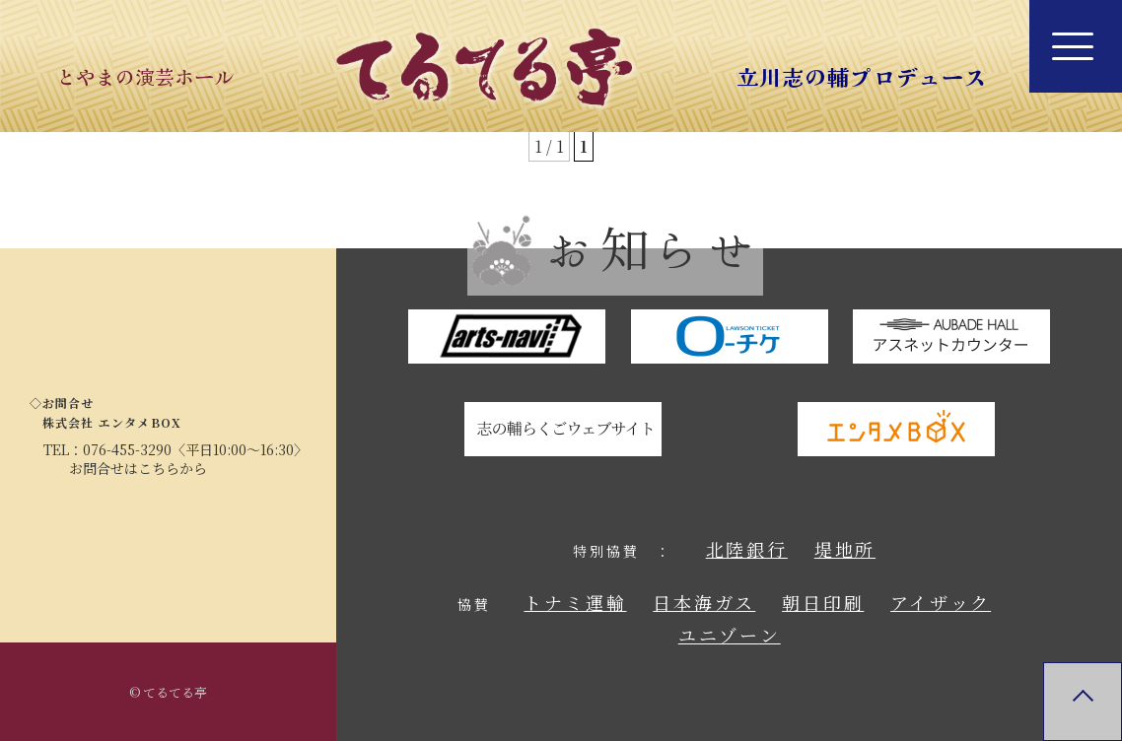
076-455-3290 (127, 449)
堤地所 (845, 549)
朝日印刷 (823, 602)
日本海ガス (704, 602)
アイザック (940, 602)
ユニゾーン (729, 634)
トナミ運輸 (575, 602)
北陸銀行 (747, 549)
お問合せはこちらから (138, 468)
